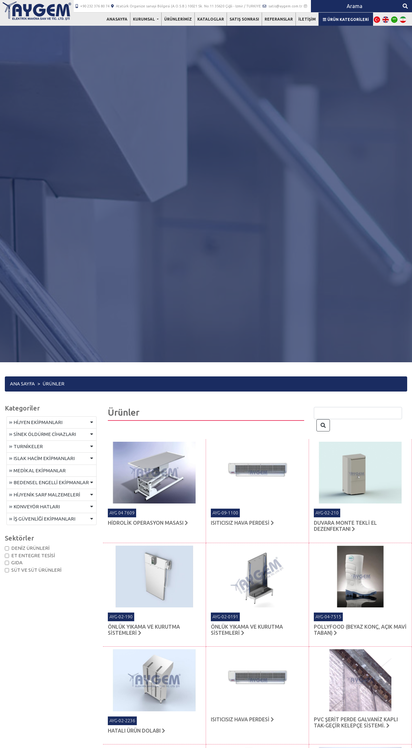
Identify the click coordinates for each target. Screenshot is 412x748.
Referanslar (279, 19)
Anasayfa (117, 19)
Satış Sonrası (244, 19)
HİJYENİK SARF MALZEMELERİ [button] (44, 494)
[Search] (354, 6)
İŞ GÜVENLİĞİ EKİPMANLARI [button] (42, 519)
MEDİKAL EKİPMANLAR (37, 470)
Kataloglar (210, 19)
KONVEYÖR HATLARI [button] (34, 506)
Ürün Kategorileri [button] (346, 19)
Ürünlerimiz (178, 19)
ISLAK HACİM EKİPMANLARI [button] (42, 458)
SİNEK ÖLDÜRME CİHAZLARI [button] (42, 434)
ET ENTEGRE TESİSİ (33, 555)
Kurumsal (144, 19)
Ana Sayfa (22, 383)
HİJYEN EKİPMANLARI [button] (35, 422)
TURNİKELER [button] (26, 446)
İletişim (307, 19)
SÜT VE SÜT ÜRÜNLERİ (36, 570)
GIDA (17, 562)
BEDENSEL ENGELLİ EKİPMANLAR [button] (49, 482)
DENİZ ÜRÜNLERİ (30, 548)
